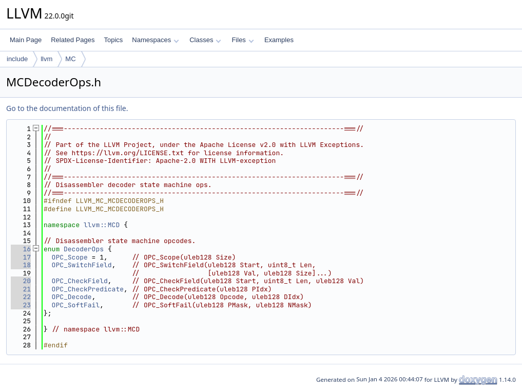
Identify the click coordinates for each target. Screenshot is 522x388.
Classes (205, 40)
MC (70, 59)
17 (21, 257)
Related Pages (72, 40)
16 (21, 249)
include (17, 59)
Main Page (26, 40)
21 (21, 289)
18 (21, 265)
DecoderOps (84, 249)
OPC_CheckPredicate (88, 289)
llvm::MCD (102, 224)
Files (242, 40)
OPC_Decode (72, 296)
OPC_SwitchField (82, 265)
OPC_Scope (70, 257)
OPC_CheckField (80, 280)
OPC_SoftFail (76, 305)
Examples (279, 40)
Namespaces (155, 40)
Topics (113, 40)
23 (21, 305)
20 (21, 280)
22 (21, 296)
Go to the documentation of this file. (67, 108)
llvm (46, 59)
